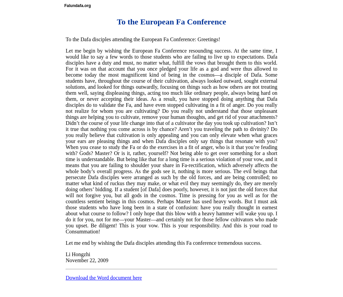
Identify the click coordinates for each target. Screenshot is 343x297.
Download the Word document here (104, 278)
